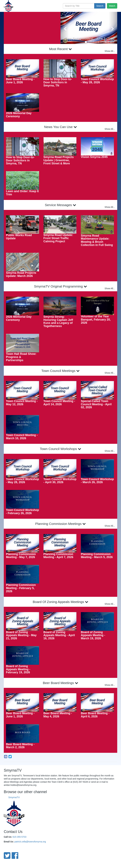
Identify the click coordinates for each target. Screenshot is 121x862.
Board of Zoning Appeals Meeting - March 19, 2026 (93, 635)
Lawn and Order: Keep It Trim (22, 193)
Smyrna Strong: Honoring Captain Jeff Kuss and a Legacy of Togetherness (58, 321)
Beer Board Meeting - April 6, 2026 (95, 715)
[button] (64, 28)
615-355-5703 (19, 837)
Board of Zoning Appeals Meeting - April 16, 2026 (59, 635)
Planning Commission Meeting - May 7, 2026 (21, 556)
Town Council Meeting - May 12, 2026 (22, 403)
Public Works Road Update (19, 237)
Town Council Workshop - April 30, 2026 (59, 481)
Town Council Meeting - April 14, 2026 (59, 403)
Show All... (110, 51)
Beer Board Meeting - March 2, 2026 (20, 746)
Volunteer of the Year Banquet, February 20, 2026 (96, 319)
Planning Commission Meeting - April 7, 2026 (58, 556)
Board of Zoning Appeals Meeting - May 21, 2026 (21, 635)
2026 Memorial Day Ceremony (19, 115)
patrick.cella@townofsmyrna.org (30, 841)
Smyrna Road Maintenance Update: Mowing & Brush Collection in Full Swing (97, 240)
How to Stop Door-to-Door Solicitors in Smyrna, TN (57, 82)
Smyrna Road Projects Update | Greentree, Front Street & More (58, 160)
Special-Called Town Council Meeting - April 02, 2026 (96, 404)
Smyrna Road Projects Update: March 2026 (21, 274)
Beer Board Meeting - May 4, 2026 (57, 715)
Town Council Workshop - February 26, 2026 (22, 511)
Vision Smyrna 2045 (94, 157)
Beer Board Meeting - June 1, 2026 (89, 38)
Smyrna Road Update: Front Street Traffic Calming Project (58, 238)
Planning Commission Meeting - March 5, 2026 (97, 556)
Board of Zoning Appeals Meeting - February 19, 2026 (18, 669)
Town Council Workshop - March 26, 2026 (97, 481)
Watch (112, 6)
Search (99, 6)
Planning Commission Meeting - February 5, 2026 (21, 588)
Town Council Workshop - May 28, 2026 (97, 81)
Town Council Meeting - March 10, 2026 (22, 437)
